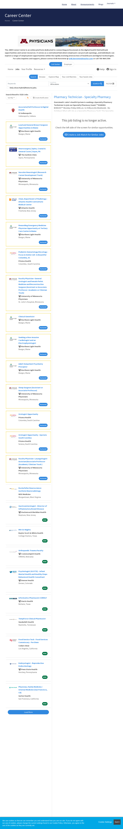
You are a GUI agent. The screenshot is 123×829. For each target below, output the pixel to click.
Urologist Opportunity (28, 414)
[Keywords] (28, 83)
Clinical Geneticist (26, 316)
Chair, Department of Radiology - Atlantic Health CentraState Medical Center (32, 202)
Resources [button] (38, 69)
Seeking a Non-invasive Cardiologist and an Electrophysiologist (28, 340)
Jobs (17, 69)
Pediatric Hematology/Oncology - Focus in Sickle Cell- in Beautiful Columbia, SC (33, 255)
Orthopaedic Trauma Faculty (30, 550)
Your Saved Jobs (86, 77)
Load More (28, 712)
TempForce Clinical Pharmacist (32, 618)
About (73, 4)
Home (64, 4)
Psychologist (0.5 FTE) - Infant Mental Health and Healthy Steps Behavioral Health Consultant (32, 574)
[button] (110, 83)
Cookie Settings (105, 822)
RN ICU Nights (24, 529)
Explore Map (54, 77)
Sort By (10, 98)
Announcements (87, 4)
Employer (68, 64)
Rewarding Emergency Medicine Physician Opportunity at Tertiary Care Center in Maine (32, 228)
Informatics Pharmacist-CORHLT (32, 598)
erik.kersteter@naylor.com (81, 58)
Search (33, 77)
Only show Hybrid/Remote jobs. (23, 87)
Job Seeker (55, 64)
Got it (117, 822)
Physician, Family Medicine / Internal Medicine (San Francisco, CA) (32, 690)
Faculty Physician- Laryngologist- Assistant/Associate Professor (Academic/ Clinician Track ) (33, 461)
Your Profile (26, 69)
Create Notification (40, 98)
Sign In (111, 69)
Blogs (100, 4)
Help (101, 69)
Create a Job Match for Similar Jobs (84, 134)
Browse (42, 77)
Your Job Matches (69, 77)
